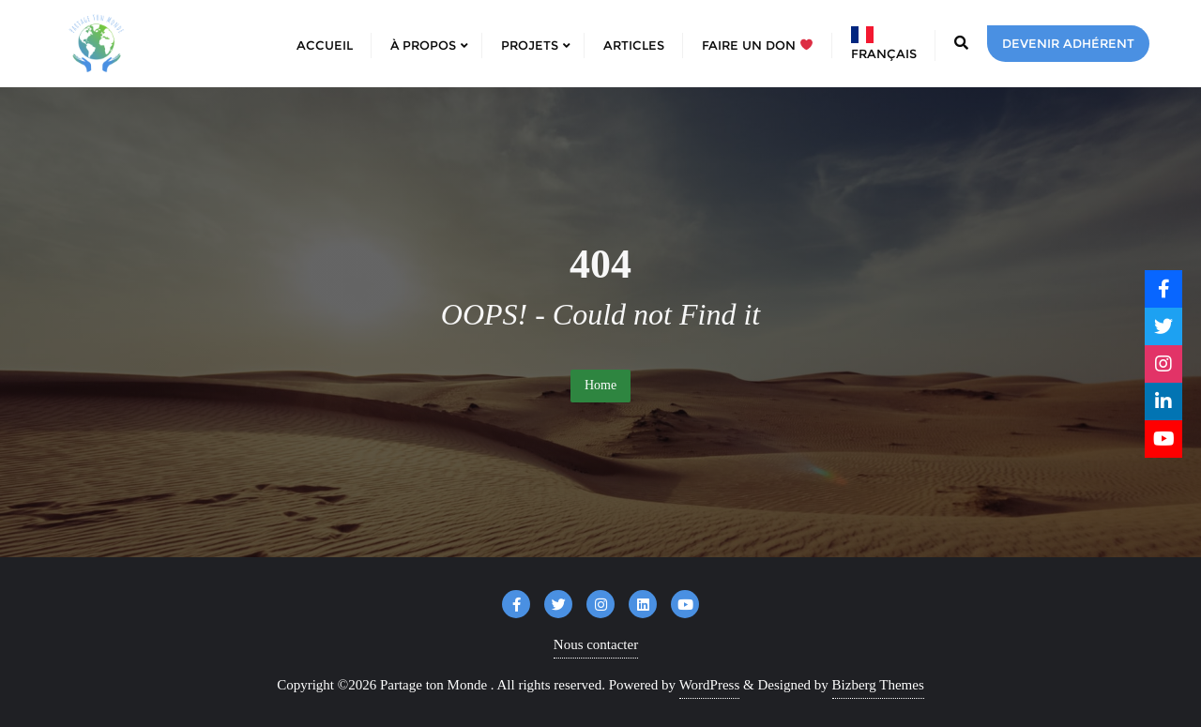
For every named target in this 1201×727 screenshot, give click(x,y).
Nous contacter (596, 644)
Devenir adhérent (1068, 43)
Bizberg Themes (878, 684)
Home (600, 385)
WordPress (709, 684)
